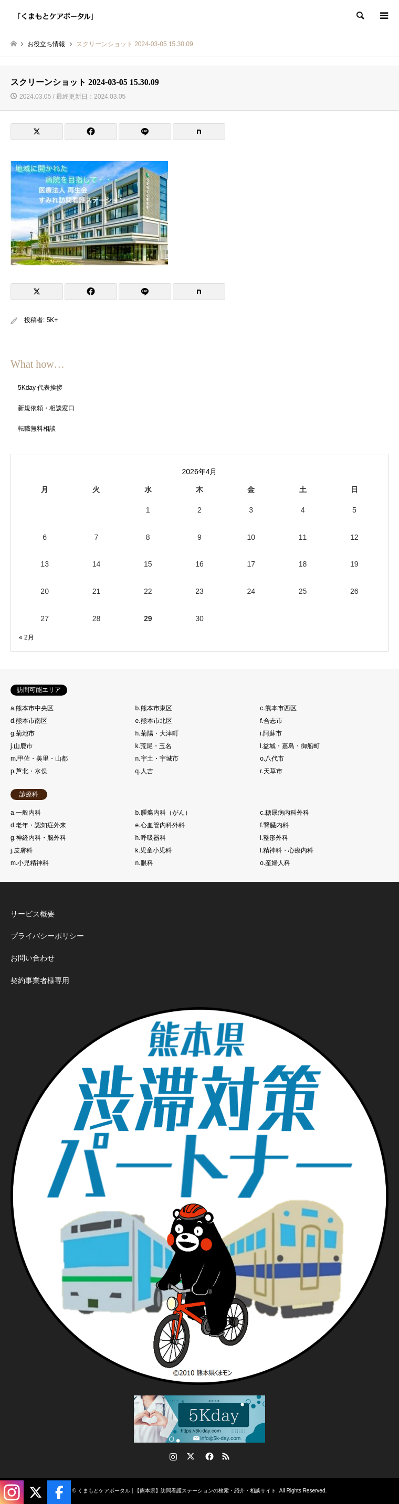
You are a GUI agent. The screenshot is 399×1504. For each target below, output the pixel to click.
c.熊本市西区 (278, 708)
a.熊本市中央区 (32, 708)
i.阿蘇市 (271, 733)
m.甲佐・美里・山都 (39, 758)
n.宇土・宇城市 (156, 758)
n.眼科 (144, 863)
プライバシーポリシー (47, 936)
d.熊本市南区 (28, 720)
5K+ (52, 320)
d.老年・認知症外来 (38, 825)
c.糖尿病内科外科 (284, 812)
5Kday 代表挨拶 (40, 387)
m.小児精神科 (29, 863)
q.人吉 (144, 771)
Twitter (190, 1456)
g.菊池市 (22, 733)
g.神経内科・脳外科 (38, 837)
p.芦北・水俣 (28, 771)
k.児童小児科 (153, 850)
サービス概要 (32, 914)
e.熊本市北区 (153, 720)
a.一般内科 (25, 812)
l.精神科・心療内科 (286, 850)
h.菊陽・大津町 (156, 733)
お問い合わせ (32, 958)
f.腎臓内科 (274, 825)
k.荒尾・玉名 (153, 746)
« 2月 (26, 637)
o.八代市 (272, 758)
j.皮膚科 (21, 850)
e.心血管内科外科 (160, 825)
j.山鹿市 (21, 746)
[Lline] (145, 131)
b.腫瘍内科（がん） (163, 812)
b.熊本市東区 (153, 708)
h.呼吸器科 (150, 837)
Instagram (173, 1456)
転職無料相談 (37, 428)
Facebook (208, 1456)
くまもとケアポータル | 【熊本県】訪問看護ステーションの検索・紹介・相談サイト (177, 1491)
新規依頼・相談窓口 (46, 408)
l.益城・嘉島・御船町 (290, 746)
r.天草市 (271, 771)
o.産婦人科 (275, 863)
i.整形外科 (274, 837)
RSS (225, 1456)
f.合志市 (271, 720)
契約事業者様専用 (39, 980)
